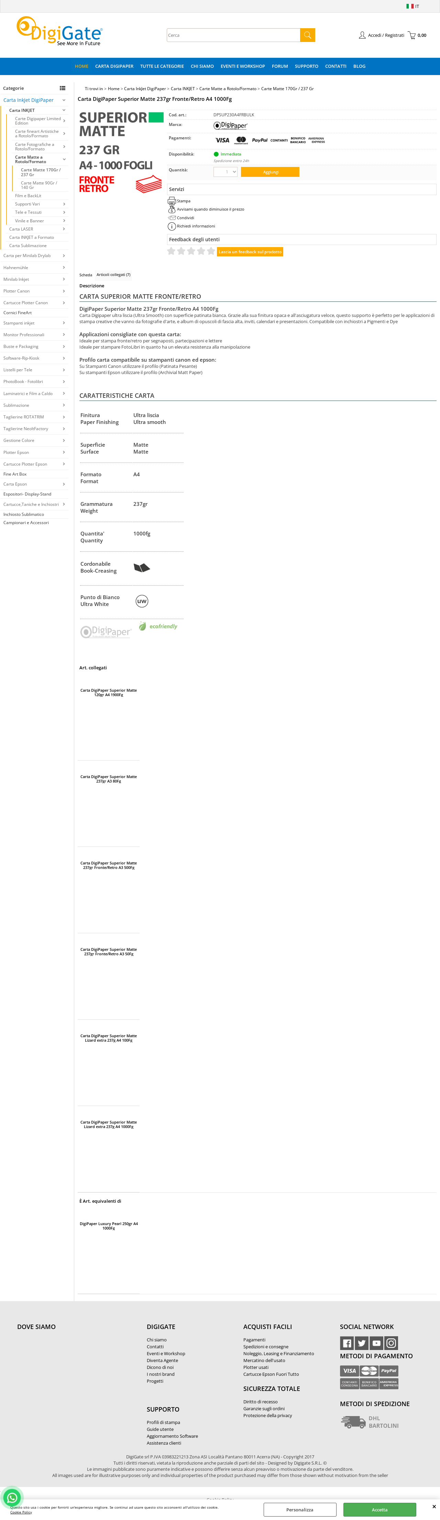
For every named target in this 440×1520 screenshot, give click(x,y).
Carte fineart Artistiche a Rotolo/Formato (37, 133)
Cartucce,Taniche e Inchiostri (31, 504)
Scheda (85, 274)
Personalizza (300, 1510)
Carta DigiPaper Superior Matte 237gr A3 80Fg (108, 778)
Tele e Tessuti (28, 212)
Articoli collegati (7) (113, 274)
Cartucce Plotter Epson (25, 464)
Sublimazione (16, 405)
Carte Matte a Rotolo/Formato (30, 159)
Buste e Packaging (20, 346)
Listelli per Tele (17, 370)
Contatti (335, 66)
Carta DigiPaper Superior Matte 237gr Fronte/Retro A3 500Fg (108, 865)
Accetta (380, 1510)
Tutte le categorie (162, 66)
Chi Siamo (202, 66)
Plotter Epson (16, 452)
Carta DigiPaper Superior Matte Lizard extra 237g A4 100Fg (108, 1037)
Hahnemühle (15, 267)
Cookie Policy (21, 1512)
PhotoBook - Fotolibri (23, 381)
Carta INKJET (22, 110)
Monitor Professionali (23, 335)
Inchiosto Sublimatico (23, 514)
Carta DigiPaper (114, 66)
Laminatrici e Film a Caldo (28, 393)
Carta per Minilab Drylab (27, 255)
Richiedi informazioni (196, 225)
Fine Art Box (14, 474)
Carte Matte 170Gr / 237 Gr (41, 172)
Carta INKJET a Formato (31, 237)
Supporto (306, 66)
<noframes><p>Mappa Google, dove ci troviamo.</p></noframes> (68, 1372)
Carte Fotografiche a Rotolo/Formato (34, 146)
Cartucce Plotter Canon (25, 303)
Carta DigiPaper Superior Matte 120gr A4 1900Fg (108, 692)
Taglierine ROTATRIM (23, 417)
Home (81, 66)
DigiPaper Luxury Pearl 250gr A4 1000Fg (109, 1225)
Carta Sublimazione (28, 245)
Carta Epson (15, 484)
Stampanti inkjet (18, 323)
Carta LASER (21, 229)
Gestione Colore (18, 440)
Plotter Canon (16, 291)
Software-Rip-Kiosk (21, 358)
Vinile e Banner (29, 221)
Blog (359, 66)
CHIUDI (434, 1506)
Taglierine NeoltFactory (25, 429)
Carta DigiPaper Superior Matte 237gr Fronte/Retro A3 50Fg (108, 951)
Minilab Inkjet (16, 279)
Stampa (183, 200)
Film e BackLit (28, 196)
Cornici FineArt (17, 313)
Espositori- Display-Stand (27, 494)
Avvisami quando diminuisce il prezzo (210, 209)
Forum (280, 66)
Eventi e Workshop (243, 66)
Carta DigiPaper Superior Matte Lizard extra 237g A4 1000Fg (108, 1124)
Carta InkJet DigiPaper (28, 100)
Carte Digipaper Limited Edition (38, 121)
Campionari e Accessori (26, 522)
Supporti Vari (27, 204)
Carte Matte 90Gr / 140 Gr (39, 185)
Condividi (185, 217)
